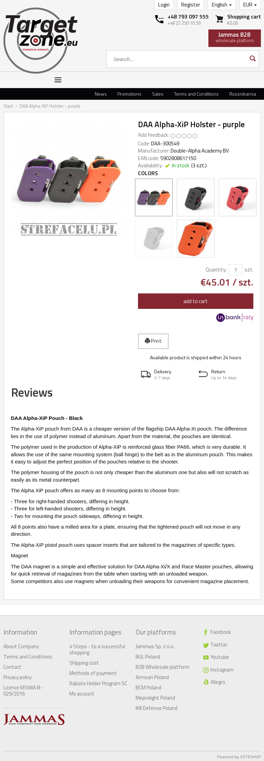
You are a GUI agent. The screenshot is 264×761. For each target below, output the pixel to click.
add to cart (195, 301)
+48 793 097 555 (188, 16)
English (222, 5)
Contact (12, 665)
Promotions (129, 93)
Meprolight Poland (155, 696)
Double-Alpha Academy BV (200, 151)
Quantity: (216, 269)
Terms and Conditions (196, 93)
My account (81, 692)
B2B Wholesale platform (163, 665)
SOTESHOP (250, 755)
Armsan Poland (152, 676)
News (101, 93)
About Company (21, 645)
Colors (148, 173)
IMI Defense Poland (156, 707)
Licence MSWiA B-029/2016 (23, 689)
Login (164, 5)
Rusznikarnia (242, 93)
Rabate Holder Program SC (98, 682)
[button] (167, 374)
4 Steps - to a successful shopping (97, 648)
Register (190, 5)
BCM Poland (148, 686)
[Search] (252, 59)
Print (153, 341)
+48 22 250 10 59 (184, 23)
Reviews (36, 393)
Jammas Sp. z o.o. (155, 645)
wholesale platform (235, 37)
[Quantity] (235, 269)
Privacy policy (17, 676)
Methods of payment (93, 672)
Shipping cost (84, 661)
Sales (157, 93)
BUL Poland (148, 655)
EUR (250, 5)
